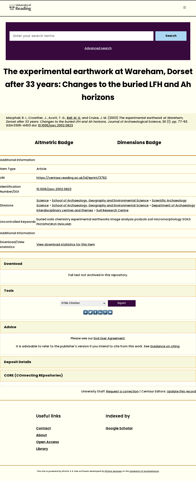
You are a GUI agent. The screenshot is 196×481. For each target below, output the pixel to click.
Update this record (181, 391)
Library (42, 449)
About (41, 435)
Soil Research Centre (112, 210)
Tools (9, 291)
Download (13, 264)
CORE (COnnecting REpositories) (33, 376)
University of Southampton (144, 471)
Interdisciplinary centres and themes (64, 210)
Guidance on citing (164, 346)
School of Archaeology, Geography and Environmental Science (100, 200)
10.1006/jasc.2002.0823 (55, 125)
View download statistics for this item (65, 244)
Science (42, 200)
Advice (10, 327)
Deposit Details (17, 362)
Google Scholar (119, 429)
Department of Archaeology (173, 205)
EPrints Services (113, 471)
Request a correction (122, 391)
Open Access (47, 442)
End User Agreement (109, 338)
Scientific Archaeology (169, 200)
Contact (43, 429)
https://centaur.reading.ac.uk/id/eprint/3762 (71, 178)
